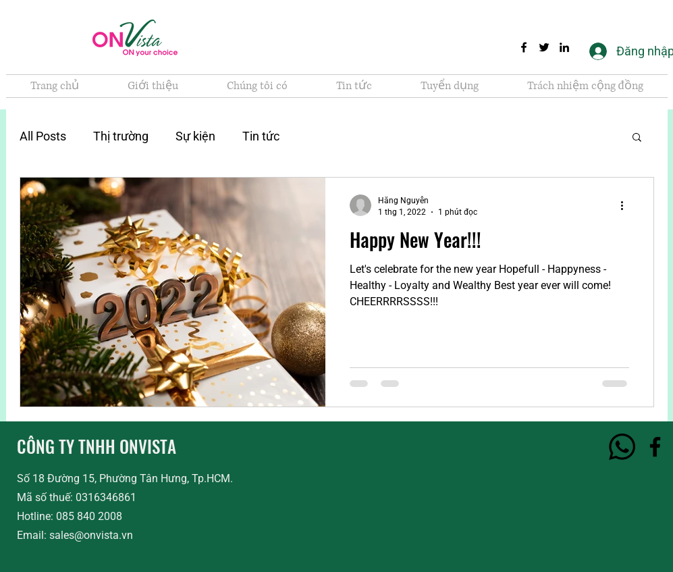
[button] (636, 138)
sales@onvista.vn (91, 535)
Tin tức (260, 136)
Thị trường (121, 136)
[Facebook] (524, 47)
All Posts (43, 136)
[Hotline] (622, 447)
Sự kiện (195, 136)
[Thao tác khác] (627, 205)
